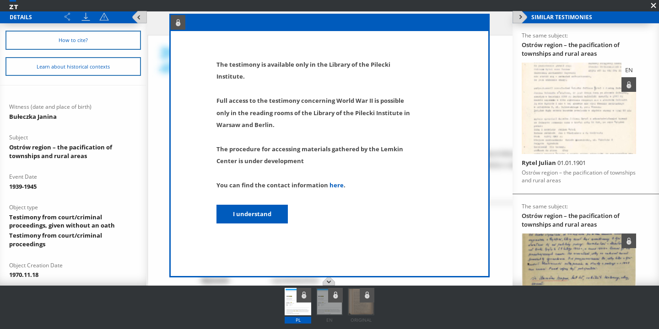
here (337, 185)
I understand (252, 214)
